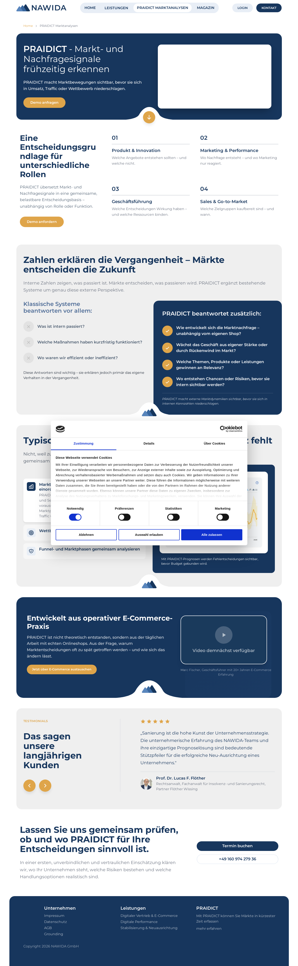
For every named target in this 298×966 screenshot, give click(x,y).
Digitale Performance (139, 922)
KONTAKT (269, 8)
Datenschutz (55, 922)
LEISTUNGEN (116, 8)
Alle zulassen (211, 534)
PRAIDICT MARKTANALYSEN (162, 8)
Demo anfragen (44, 102)
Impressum (54, 916)
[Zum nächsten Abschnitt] (149, 117)
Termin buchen (237, 846)
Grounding (53, 934)
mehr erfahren (209, 928)
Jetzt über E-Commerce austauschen (61, 669)
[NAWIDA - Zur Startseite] (41, 7)
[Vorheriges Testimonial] (29, 786)
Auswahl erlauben (149, 534)
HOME (90, 8)
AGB (48, 928)
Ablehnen (86, 534)
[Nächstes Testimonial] (45, 786)
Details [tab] (149, 443)
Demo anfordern (42, 222)
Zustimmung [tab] (83, 443)
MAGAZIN (205, 8)
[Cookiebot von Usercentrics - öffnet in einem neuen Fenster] (223, 429)
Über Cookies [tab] (214, 443)
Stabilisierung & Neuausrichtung (149, 928)
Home (28, 26)
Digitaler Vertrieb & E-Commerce (149, 916)
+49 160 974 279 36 (237, 859)
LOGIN (243, 8)
